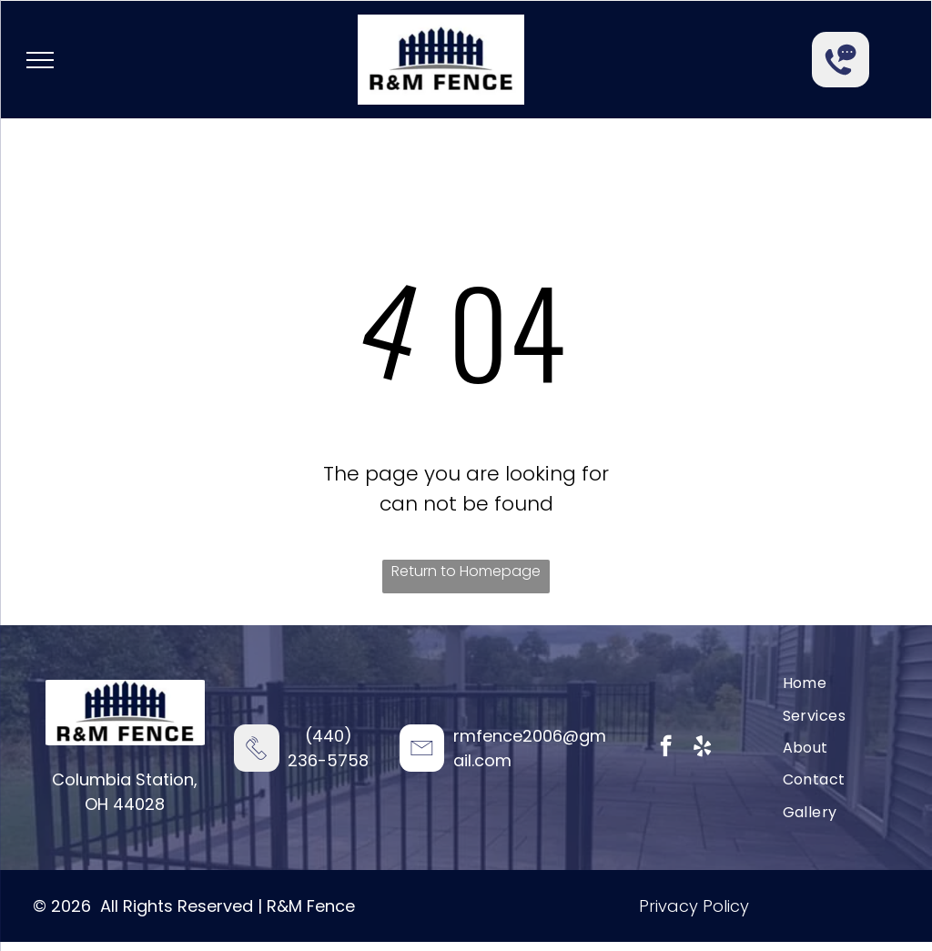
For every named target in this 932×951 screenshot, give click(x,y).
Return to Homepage (466, 571)
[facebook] (666, 748)
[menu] (40, 60)
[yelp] (702, 748)
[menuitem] (805, 683)
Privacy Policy (694, 906)
